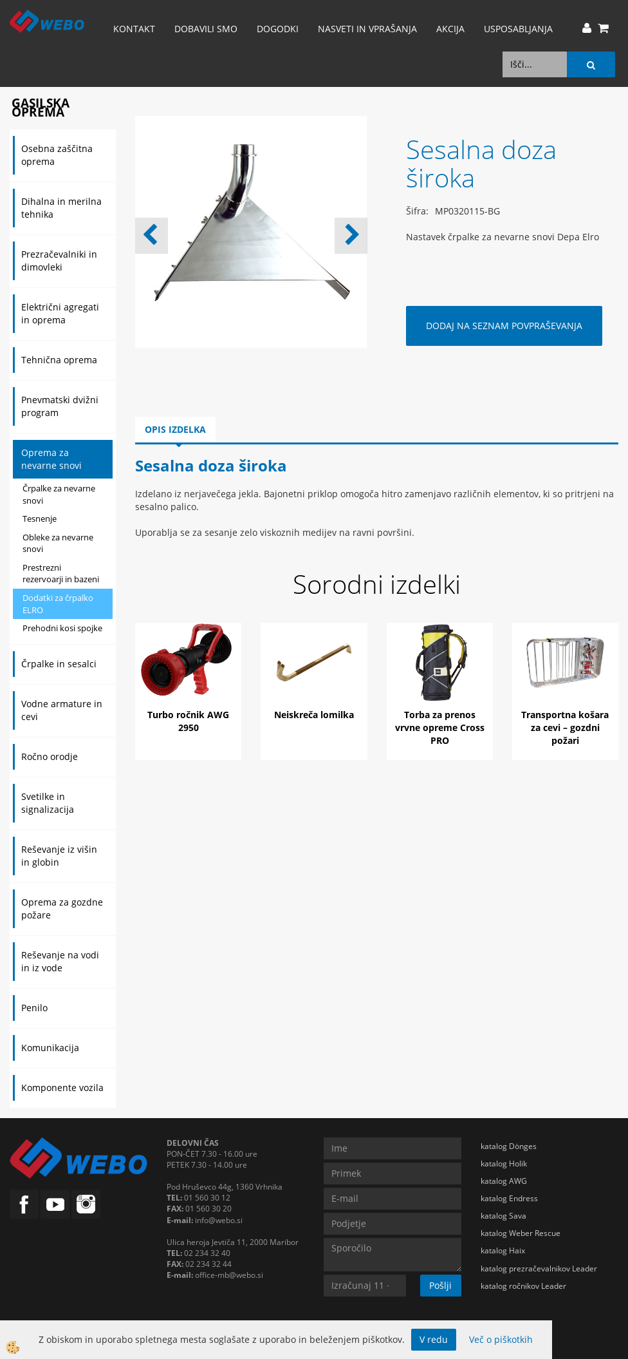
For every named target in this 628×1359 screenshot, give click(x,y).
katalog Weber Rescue (520, 1233)
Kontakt (134, 29)
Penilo (34, 1008)
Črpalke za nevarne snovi (59, 494)
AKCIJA (450, 29)
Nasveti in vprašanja (367, 29)
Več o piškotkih (501, 1339)
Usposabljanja (518, 29)
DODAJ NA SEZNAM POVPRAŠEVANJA (504, 325)
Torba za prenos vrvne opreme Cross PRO (440, 727)
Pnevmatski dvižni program (59, 406)
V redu (434, 1339)
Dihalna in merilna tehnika (61, 207)
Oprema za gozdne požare (62, 908)
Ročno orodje (49, 756)
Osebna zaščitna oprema (57, 154)
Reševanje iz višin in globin (59, 855)
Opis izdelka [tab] (175, 429)
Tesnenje (40, 518)
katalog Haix (503, 1250)
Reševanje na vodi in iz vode (60, 961)
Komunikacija (50, 1047)
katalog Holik (504, 1163)
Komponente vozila (62, 1087)
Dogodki (278, 29)
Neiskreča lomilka (314, 714)
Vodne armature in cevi (61, 710)
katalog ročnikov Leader (523, 1285)
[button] (351, 236)
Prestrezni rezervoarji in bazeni (61, 573)
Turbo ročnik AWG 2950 (188, 721)
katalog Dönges (509, 1146)
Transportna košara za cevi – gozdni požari (565, 727)
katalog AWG (504, 1180)
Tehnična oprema (59, 360)
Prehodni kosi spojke (62, 628)
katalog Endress (509, 1198)
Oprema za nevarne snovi (51, 458)
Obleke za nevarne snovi (58, 543)
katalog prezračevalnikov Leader (539, 1268)
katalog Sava (503, 1215)
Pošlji (440, 1285)
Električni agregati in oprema (60, 313)
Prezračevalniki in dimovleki (59, 260)
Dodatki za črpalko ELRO (58, 604)
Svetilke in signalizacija (47, 802)
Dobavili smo (205, 29)
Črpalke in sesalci (59, 664)
